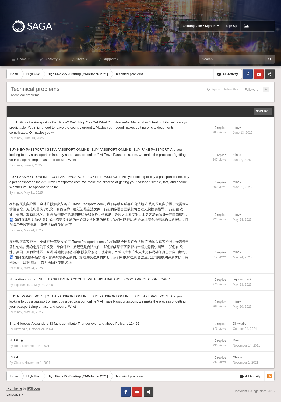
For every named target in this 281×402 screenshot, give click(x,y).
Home (23, 59)
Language (14, 394)
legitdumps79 (23, 285)
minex (18, 138)
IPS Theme (14, 388)
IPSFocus (33, 388)
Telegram (270, 74)
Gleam (18, 363)
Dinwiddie (20, 329)
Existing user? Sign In (200, 26)
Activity (52, 59)
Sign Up (231, 26)
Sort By (263, 111)
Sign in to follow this (224, 89)
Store (81, 59)
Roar (17, 346)
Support (110, 59)
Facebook (248, 74)
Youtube (259, 74)
